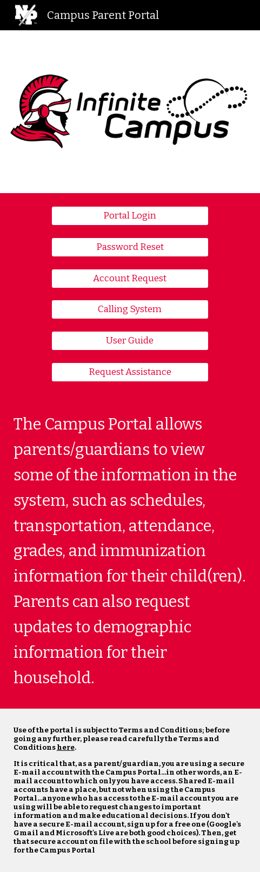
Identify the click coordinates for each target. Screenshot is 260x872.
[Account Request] (130, 278)
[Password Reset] (130, 247)
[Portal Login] (130, 216)
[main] (130, 552)
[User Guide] (130, 341)
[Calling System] (130, 309)
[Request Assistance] (130, 372)
